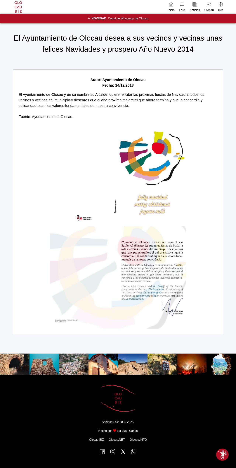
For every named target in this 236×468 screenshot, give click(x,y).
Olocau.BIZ (96, 439)
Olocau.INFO (138, 439)
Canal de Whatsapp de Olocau (119, 18)
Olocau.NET (117, 439)
